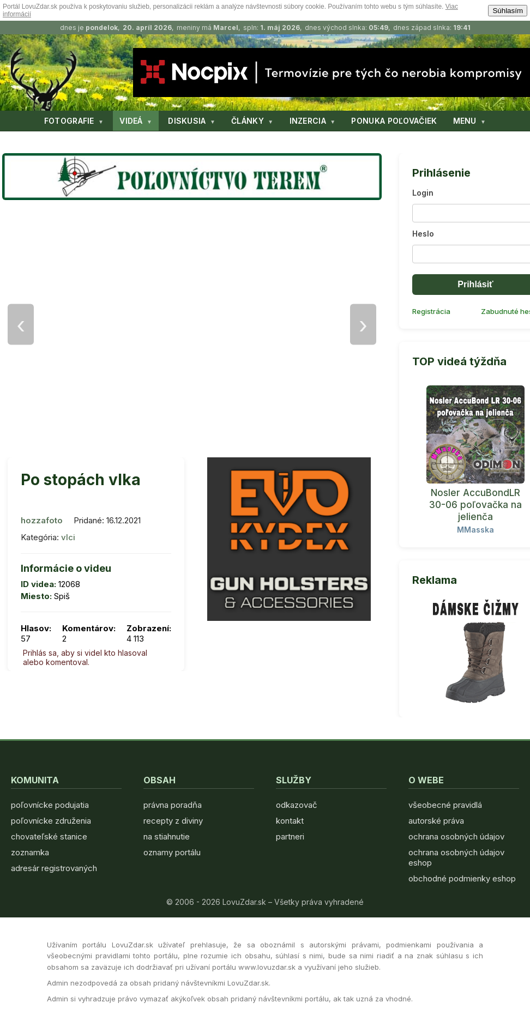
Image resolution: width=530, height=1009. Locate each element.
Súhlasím (507, 11)
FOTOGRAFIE (69, 120)
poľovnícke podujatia (50, 805)
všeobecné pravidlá (445, 805)
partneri (290, 836)
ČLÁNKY (247, 120)
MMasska (475, 529)
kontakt (290, 820)
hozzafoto (42, 520)
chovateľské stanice (49, 836)
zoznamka (30, 852)
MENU (465, 120)
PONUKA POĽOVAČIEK (394, 120)
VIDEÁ (131, 120)
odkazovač (296, 805)
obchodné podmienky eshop (462, 878)
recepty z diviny (173, 820)
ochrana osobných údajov (456, 836)
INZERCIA (308, 120)
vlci (68, 537)
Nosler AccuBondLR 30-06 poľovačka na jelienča (475, 504)
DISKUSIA (187, 120)
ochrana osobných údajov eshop (456, 857)
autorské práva (436, 820)
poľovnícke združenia (51, 820)
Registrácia (431, 311)
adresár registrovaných (54, 868)
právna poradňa (172, 805)
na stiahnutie (166, 836)
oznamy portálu (172, 852)
